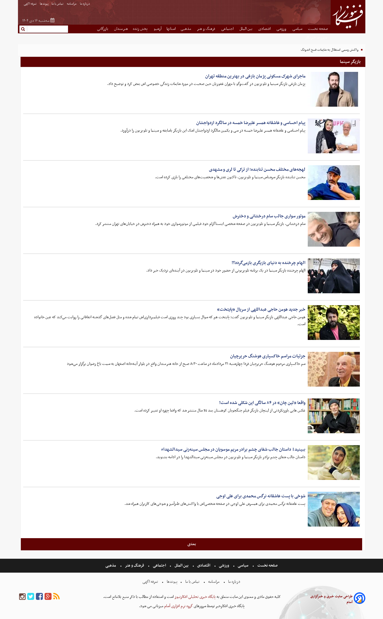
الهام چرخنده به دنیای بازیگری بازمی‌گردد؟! (268, 263)
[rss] (56, 596)
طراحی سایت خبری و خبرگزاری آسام (331, 599)
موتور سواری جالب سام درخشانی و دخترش (269, 216)
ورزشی (281, 29)
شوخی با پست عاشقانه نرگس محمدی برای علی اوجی (260, 496)
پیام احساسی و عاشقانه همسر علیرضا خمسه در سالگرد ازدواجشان (250, 123)
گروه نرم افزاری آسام (178, 606)
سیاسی (297, 29)
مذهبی (186, 29)
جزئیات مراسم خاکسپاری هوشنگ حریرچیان (267, 356)
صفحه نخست (318, 29)
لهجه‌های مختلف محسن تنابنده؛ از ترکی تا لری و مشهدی (257, 169)
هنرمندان (121, 29)
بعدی (191, 544)
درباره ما (85, 4)
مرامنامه (72, 4)
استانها (171, 29)
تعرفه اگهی (30, 4)
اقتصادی (265, 29)
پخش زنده (141, 29)
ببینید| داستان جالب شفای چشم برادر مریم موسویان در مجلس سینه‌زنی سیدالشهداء (233, 449)
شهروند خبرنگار (316, 37)
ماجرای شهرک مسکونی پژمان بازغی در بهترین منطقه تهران (255, 76)
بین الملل (246, 29)
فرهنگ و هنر (206, 29)
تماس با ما (58, 4)
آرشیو (158, 29)
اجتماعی (227, 29)
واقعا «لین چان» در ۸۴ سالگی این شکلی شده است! (262, 403)
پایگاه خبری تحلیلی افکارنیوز (195, 596)
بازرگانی (103, 29)
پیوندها (44, 4)
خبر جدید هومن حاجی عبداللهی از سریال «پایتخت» (261, 309)
